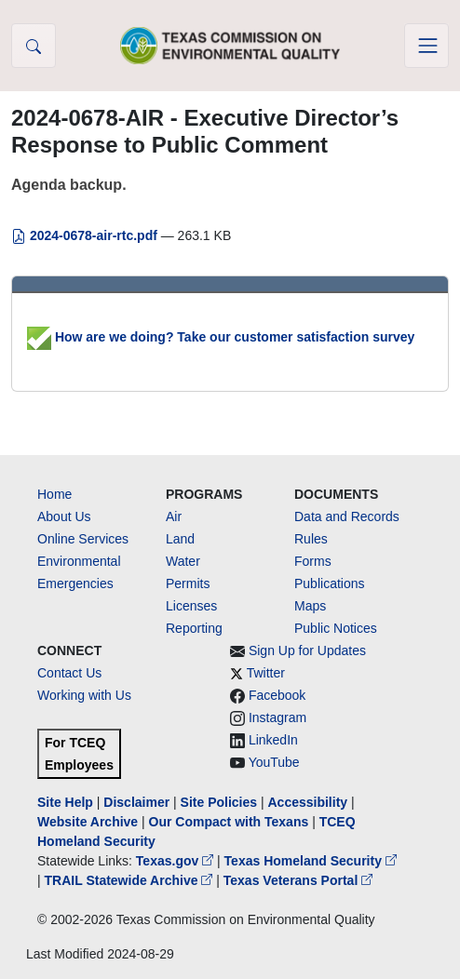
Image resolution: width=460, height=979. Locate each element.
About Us (64, 516)
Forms (312, 561)
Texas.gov (176, 860)
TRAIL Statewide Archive (131, 880)
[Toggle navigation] (426, 45)
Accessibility (309, 802)
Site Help (65, 802)
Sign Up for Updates (307, 650)
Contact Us (69, 672)
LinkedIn (273, 739)
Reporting (194, 628)
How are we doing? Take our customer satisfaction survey (220, 336)
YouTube (274, 762)
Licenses (191, 605)
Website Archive (87, 821)
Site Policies (219, 802)
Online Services (83, 538)
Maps (310, 605)
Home (54, 494)
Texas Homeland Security (310, 860)
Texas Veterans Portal (297, 880)
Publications (329, 583)
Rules (311, 538)
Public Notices (335, 628)
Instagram (277, 717)
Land (180, 538)
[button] (33, 45)
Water (183, 561)
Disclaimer (136, 802)
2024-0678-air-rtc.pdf (86, 235)
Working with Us (84, 695)
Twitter (266, 672)
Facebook (277, 695)
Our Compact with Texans (229, 821)
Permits (188, 583)
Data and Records (346, 516)
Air (174, 516)
